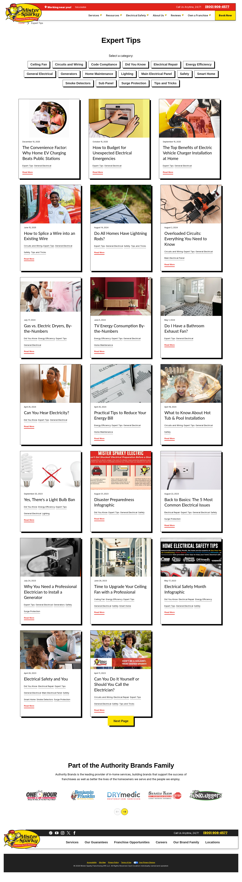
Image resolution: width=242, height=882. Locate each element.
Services (72, 841)
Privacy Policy (113, 862)
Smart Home (206, 74)
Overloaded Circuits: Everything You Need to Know (185, 239)
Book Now (225, 15)
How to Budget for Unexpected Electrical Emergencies (112, 153)
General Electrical (40, 74)
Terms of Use (126, 862)
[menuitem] (95, 15)
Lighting (127, 74)
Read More (27, 172)
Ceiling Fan (38, 64)
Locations (212, 841)
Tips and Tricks (165, 83)
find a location (80, 7)
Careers (161, 841)
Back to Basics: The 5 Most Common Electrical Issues (188, 502)
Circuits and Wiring (69, 64)
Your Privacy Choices (144, 862)
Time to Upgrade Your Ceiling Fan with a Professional (120, 589)
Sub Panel (106, 83)
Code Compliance (104, 64)
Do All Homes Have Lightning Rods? (120, 236)
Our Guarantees (96, 841)
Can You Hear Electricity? (46, 412)
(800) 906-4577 (217, 7)
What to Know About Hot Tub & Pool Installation (187, 415)
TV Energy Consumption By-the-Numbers (119, 328)
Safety (184, 74)
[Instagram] (62, 832)
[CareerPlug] (50, 832)
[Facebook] (74, 832)
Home (22, 23)
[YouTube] (56, 832)
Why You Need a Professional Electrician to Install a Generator (50, 592)
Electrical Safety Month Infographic (185, 589)
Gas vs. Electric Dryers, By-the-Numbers (48, 328)
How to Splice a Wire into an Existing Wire (49, 236)
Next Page (121, 721)
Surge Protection (133, 83)
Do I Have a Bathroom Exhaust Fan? (184, 328)
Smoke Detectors (78, 83)
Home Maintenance (99, 74)
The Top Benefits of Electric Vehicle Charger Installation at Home (187, 153)
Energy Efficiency (199, 64)
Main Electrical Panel (156, 74)
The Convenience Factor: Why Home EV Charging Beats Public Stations (44, 153)
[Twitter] (68, 832)
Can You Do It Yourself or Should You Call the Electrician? (116, 684)
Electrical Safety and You (46, 678)
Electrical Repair (166, 64)
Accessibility (91, 862)
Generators (69, 74)
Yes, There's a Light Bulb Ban (49, 499)
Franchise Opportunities (132, 841)
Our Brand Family (186, 841)
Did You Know (135, 64)
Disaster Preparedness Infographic (114, 502)
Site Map (102, 862)
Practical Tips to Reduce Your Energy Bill (120, 415)
